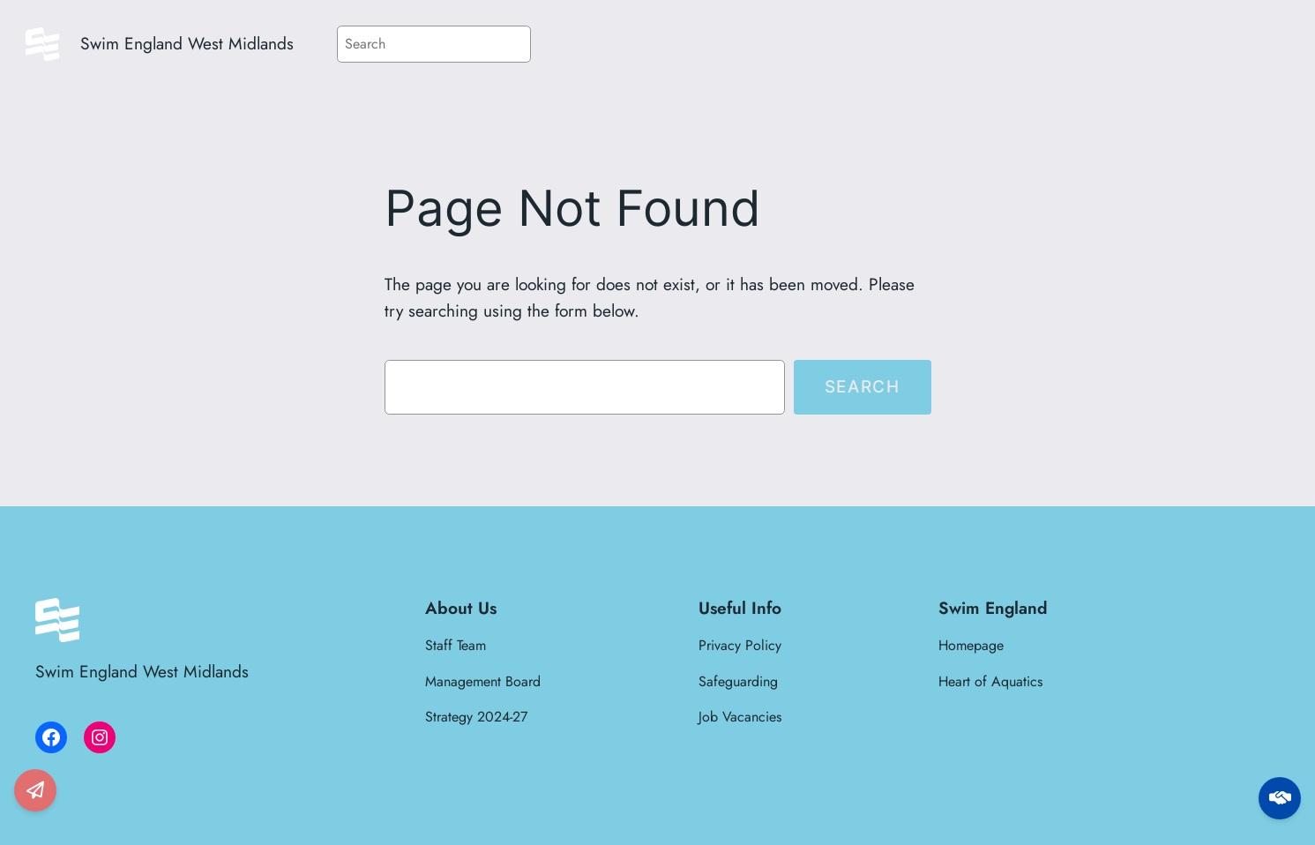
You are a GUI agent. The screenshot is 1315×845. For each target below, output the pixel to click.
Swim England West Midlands (187, 43)
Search (862, 386)
